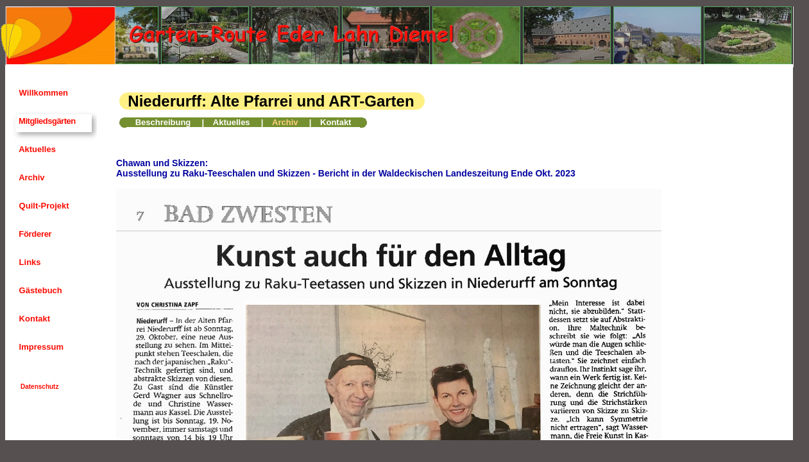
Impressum (40, 347)
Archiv (31, 177)
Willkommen (42, 93)
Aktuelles (36, 149)
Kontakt (33, 318)
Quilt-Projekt (43, 205)
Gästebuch (39, 290)
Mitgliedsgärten (46, 121)
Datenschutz (39, 386)
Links (29, 262)
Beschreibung (163, 122)
